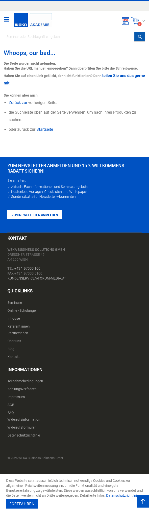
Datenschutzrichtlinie (23, 435)
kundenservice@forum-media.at (36, 278)
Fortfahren (22, 504)
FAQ (10, 413)
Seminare (14, 303)
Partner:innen (17, 333)
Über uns (14, 341)
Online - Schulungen (22, 310)
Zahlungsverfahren (22, 389)
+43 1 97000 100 (27, 268)
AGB (10, 405)
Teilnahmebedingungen (25, 381)
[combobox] (74, 36)
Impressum (16, 397)
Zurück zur (18, 102)
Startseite (44, 129)
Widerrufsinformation (23, 419)
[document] (75, 494)
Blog (10, 349)
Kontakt (13, 357)
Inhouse (13, 318)
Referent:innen (18, 326)
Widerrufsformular (21, 427)
